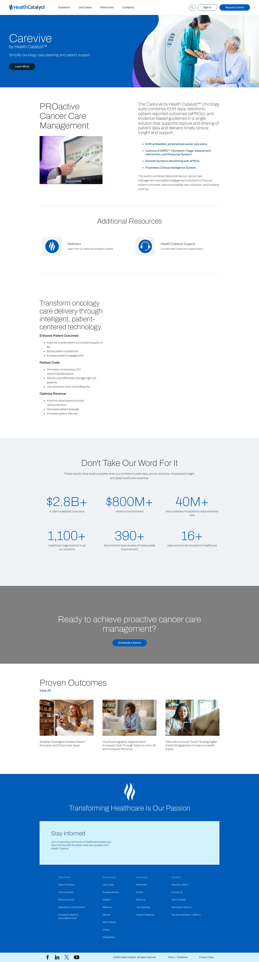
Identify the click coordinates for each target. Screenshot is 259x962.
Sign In (207, 7)
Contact (176, 877)
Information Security (181, 907)
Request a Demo (234, 7)
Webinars (107, 907)
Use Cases (85, 7)
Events (139, 892)
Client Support (178, 899)
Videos (106, 929)
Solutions (64, 7)
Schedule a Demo (129, 642)
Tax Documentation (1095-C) (186, 915)
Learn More (22, 66)
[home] (31, 7)
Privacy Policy (206, 957)
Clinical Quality (65, 892)
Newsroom (141, 884)
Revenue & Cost (66, 899)
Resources (107, 7)
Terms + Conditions (178, 957)
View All (45, 690)
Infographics (109, 937)
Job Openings (143, 907)
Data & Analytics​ (66, 884)
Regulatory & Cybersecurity (71, 907)
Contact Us (177, 892)
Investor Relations (145, 915)
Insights (106, 899)
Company (128, 7)
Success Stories (111, 892)
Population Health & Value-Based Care (68, 916)
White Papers (109, 922)
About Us (140, 899)
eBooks (106, 915)
